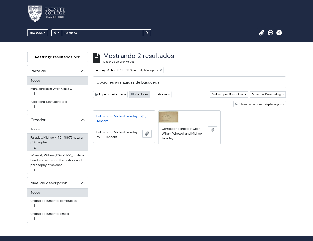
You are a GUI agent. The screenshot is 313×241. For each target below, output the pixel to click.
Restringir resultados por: (57, 57)
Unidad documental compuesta (53, 203)
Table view (161, 94)
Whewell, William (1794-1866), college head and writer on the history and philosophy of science (57, 162)
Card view (139, 94)
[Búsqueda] (102, 32)
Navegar (37, 32)
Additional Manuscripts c (48, 104)
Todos (35, 80)
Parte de (38, 71)
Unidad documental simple (49, 216)
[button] (261, 32)
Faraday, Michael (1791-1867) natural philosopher (56, 142)
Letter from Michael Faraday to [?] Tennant (121, 118)
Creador (38, 119)
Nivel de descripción (49, 183)
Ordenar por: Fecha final (228, 94)
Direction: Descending (266, 94)
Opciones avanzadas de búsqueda (127, 82)
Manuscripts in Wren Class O (51, 91)
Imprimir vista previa (110, 94)
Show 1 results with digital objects (259, 104)
